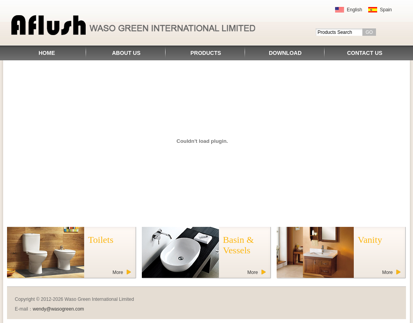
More (118, 272)
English (354, 9)
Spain (386, 9)
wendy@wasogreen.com (58, 309)
